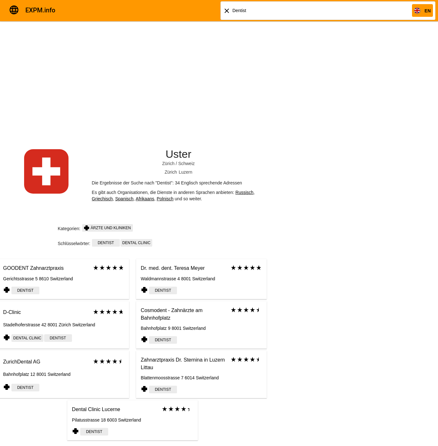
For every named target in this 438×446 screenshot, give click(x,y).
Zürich (168, 163)
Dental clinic (136, 243)
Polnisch (165, 198)
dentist (106, 243)
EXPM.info (40, 10)
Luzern (186, 172)
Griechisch (102, 198)
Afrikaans (145, 198)
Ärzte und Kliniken (107, 227)
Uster (178, 154)
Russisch (244, 192)
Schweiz (186, 163)
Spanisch (124, 198)
